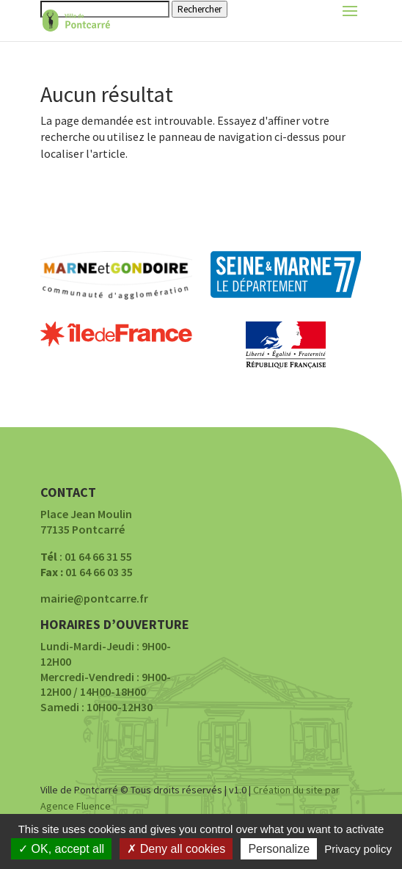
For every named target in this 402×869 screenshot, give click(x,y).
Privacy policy (358, 849)
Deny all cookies (176, 849)
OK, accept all (61, 849)
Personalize (279, 849)
